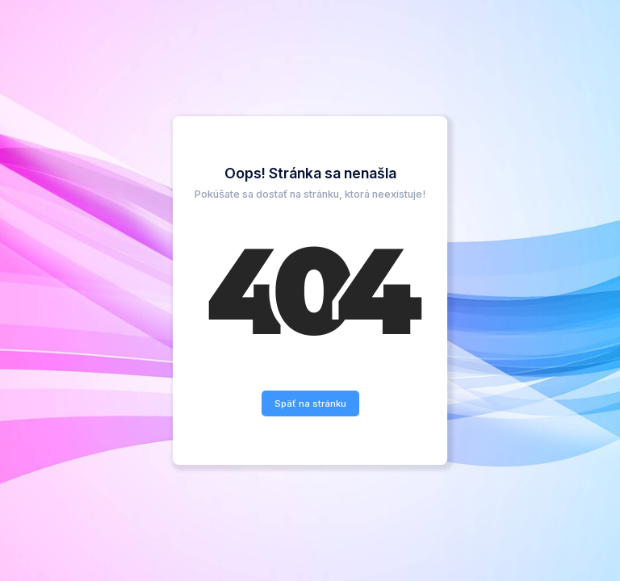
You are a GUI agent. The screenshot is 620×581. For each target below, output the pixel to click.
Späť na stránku (310, 403)
